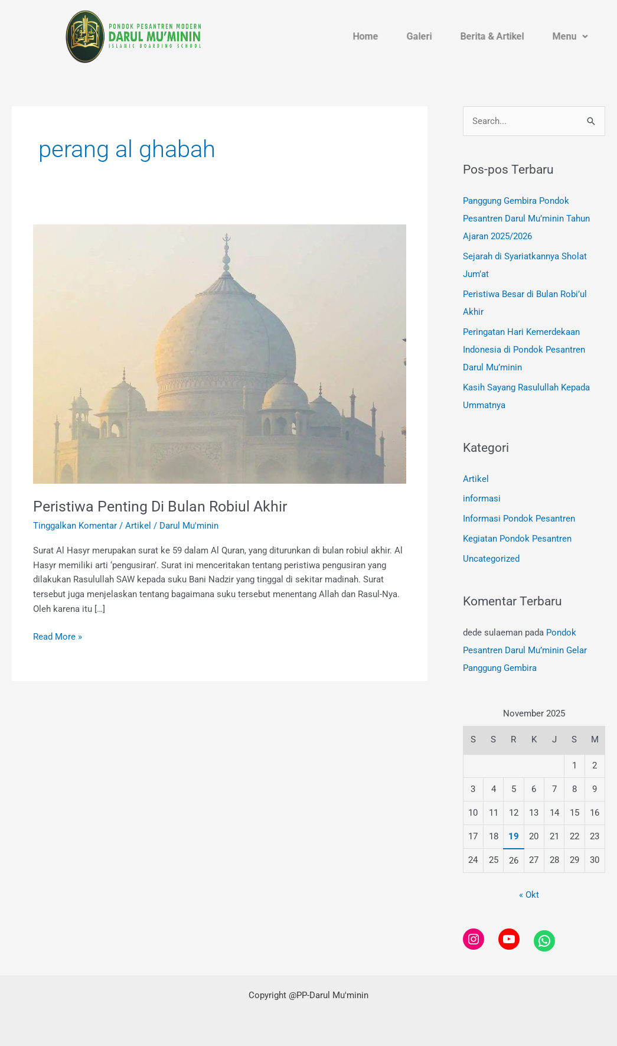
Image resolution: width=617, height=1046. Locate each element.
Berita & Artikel (511, 37)
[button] (583, 37)
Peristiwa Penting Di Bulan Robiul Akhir (164, 506)
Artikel (138, 525)
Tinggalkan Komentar (75, 525)
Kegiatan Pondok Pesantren (517, 538)
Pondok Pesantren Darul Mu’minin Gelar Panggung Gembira (525, 649)
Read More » (57, 636)
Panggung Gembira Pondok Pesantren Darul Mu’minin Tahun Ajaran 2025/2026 (526, 218)
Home (393, 37)
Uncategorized (491, 558)
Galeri (442, 37)
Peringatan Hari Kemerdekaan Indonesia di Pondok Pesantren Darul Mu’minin (524, 350)
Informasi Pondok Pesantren (519, 518)
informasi (482, 498)
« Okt (529, 894)
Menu (584, 37)
